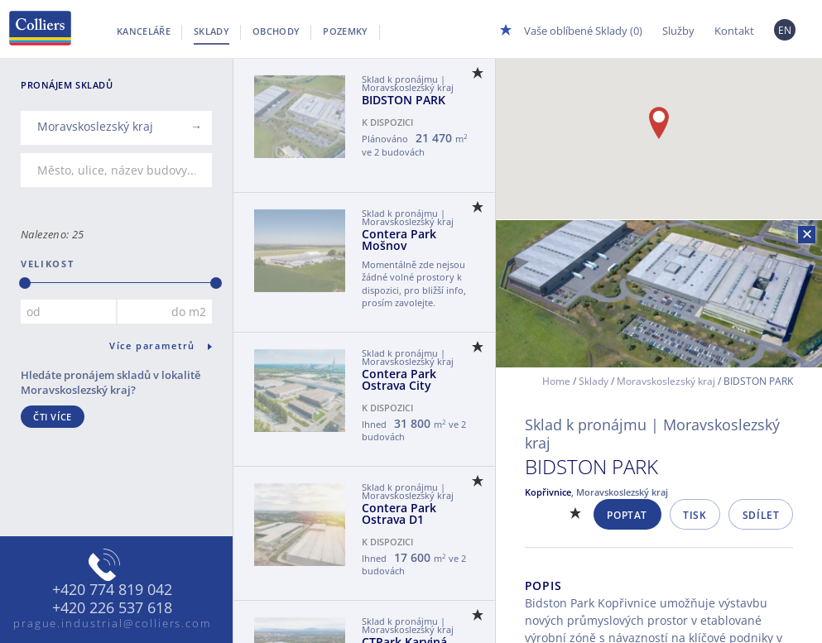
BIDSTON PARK (403, 100)
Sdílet (761, 515)
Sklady (211, 31)
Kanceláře (144, 31)
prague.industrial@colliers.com (112, 623)
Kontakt (734, 30)
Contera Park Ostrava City (399, 379)
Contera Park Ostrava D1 (399, 513)
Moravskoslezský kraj (666, 381)
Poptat (627, 515)
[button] (659, 123)
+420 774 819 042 (112, 590)
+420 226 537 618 (112, 608)
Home (556, 381)
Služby (678, 30)
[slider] (25, 283)
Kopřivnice (548, 492)
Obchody (276, 31)
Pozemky (345, 31)
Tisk (694, 515)
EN (785, 30)
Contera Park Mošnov (399, 239)
